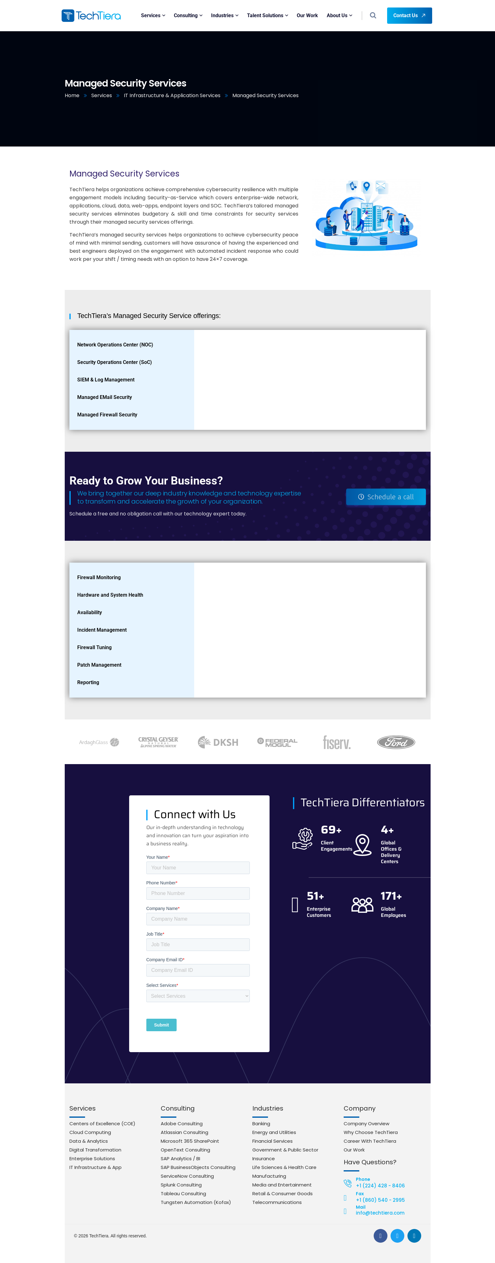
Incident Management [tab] (102, 630)
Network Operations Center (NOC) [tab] (115, 345)
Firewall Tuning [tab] (94, 647)
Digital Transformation (95, 1149)
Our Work (354, 1149)
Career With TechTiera (370, 1141)
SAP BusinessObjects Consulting (198, 1167)
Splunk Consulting (181, 1184)
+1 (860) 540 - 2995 (380, 1200)
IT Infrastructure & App (95, 1167)
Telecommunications (277, 1202)
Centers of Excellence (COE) (102, 1123)
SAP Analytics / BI (180, 1158)
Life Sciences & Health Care (284, 1167)
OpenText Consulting (185, 1149)
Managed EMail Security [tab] (104, 397)
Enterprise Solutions (92, 1158)
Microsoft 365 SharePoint (190, 1141)
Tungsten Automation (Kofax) (196, 1202)
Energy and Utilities (274, 1132)
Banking (261, 1123)
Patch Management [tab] (99, 665)
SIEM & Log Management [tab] (105, 380)
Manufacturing (269, 1176)
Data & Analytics (88, 1141)
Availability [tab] (89, 612)
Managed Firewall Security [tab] (107, 415)
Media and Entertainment (282, 1184)
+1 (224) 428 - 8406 (380, 1185)
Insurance (263, 1158)
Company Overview (366, 1123)
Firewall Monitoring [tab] (99, 577)
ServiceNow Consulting (187, 1176)
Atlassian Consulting (184, 1132)
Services (101, 95)
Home (72, 95)
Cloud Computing (90, 1132)
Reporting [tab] (88, 682)
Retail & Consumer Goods (282, 1193)
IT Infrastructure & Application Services (172, 95)
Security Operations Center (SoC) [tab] (114, 362)
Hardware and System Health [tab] (110, 595)
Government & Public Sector (285, 1149)
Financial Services (272, 1141)
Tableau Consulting (183, 1193)
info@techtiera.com (380, 1213)
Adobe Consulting (182, 1123)
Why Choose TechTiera (371, 1132)
